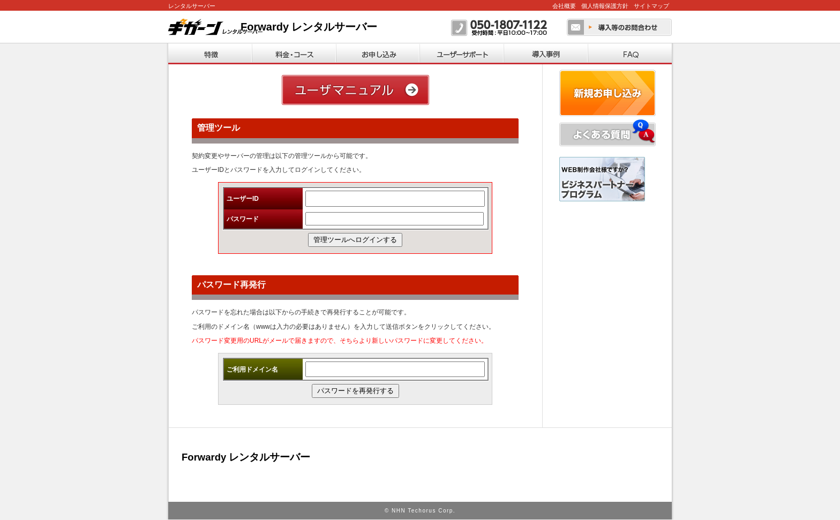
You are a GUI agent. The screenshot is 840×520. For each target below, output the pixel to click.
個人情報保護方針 (604, 6)
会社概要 (564, 6)
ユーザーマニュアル (355, 90)
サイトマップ (651, 6)
